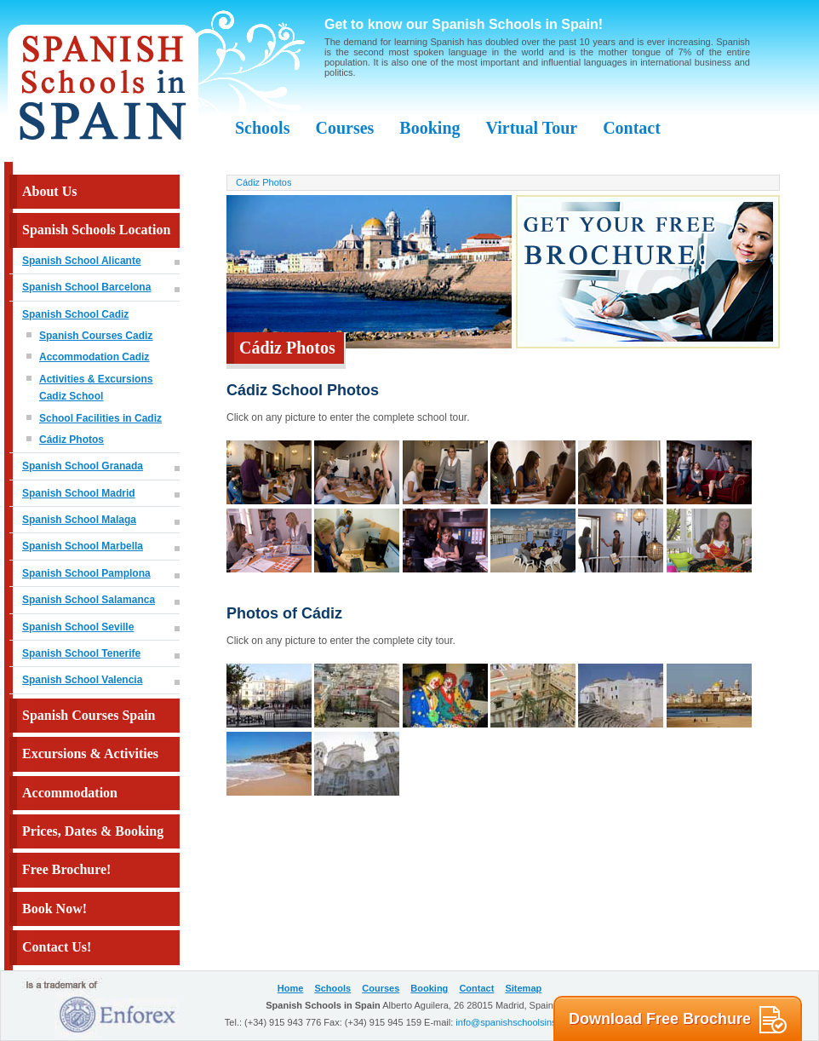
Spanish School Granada (82, 466)
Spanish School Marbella (82, 546)
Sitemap (523, 988)
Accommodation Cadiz (94, 357)
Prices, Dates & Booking (92, 831)
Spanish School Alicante (81, 261)
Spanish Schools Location (96, 229)
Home (291, 988)
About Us (49, 191)
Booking (429, 127)
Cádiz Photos (71, 440)
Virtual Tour (532, 127)
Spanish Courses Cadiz (95, 336)
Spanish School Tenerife (81, 653)
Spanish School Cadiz (75, 314)
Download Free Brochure (678, 1019)
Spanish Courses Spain (89, 715)
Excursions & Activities (90, 753)
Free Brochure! (66, 869)
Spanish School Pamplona (86, 573)
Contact (632, 127)
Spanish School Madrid (78, 493)
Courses (344, 127)
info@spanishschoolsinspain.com (524, 1022)
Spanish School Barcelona (86, 287)
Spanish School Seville (78, 627)
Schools (262, 127)
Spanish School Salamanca (88, 600)
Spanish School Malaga (79, 520)
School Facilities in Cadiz (100, 418)
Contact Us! (56, 947)
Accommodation (69, 792)
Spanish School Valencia (82, 680)
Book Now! (54, 908)
